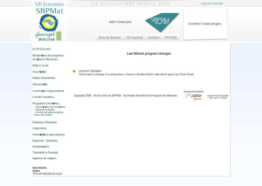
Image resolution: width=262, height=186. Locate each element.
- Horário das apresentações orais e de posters (48, 113)
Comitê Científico (43, 96)
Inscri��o (39, 71)
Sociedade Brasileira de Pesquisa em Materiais (150, 95)
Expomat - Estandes (45, 140)
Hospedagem (40, 146)
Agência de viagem (44, 158)
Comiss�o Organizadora (48, 90)
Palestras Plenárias (44, 122)
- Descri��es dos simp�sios (50, 107)
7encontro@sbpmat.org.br (47, 173)
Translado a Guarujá (45, 152)
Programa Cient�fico (45, 103)
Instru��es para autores (48, 134)
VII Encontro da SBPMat (107, 95)
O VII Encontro (41, 49)
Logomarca (39, 128)
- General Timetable (44, 109)
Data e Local (40, 65)
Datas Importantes (43, 77)
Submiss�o (40, 84)
